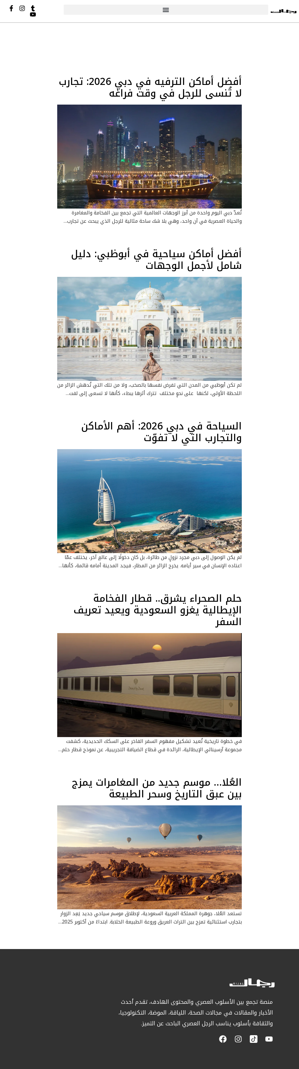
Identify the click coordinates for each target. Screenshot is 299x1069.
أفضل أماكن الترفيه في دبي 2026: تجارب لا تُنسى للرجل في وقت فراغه (150, 87)
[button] (166, 10)
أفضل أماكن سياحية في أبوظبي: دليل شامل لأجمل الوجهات (156, 260)
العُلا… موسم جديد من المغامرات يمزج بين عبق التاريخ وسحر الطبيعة (157, 788)
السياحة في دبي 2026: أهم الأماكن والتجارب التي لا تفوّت (161, 432)
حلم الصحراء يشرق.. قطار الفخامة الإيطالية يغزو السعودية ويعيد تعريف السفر (158, 610)
